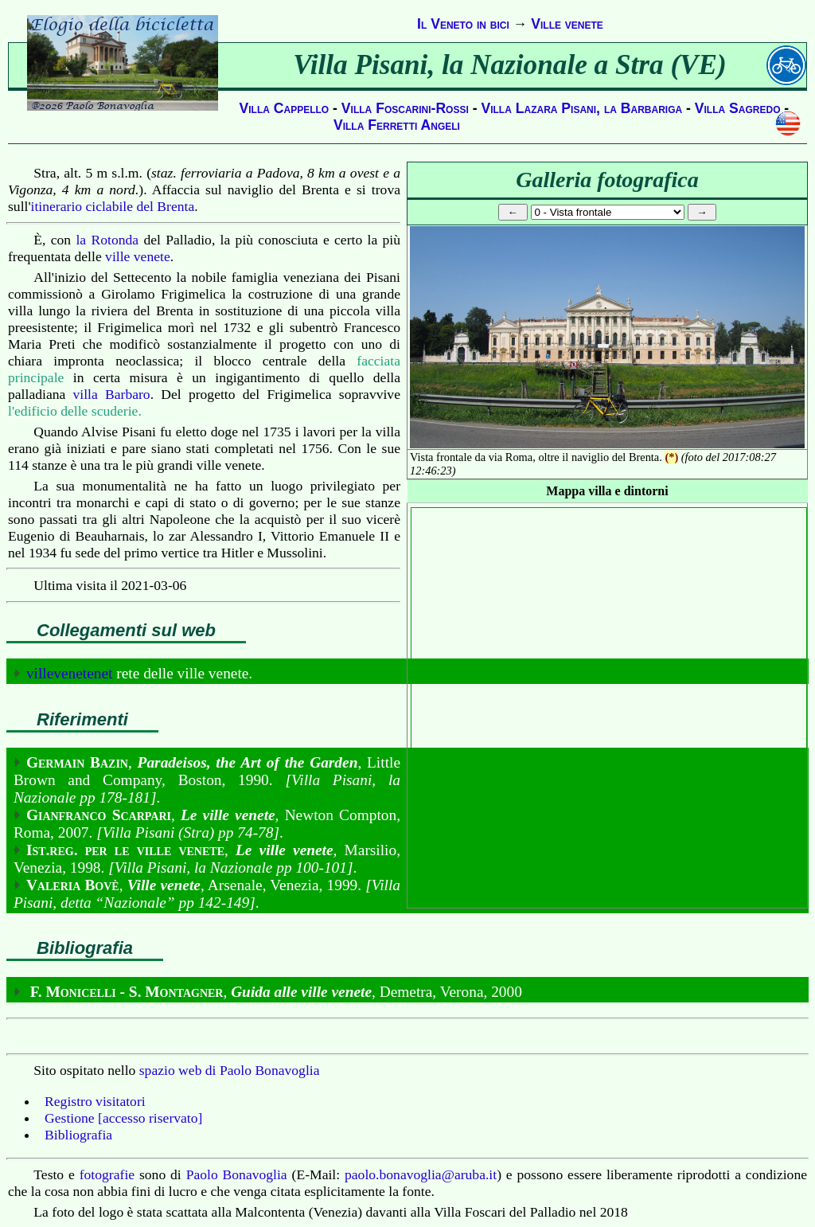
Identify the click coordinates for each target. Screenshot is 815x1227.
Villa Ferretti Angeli (396, 125)
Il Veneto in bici (463, 24)
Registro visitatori (95, 1101)
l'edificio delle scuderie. (75, 411)
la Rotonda (107, 240)
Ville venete (567, 24)
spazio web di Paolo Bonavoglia (229, 1070)
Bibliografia (78, 1135)
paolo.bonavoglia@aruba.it (421, 1174)
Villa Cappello (285, 108)
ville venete (137, 256)
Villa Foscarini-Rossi (405, 108)
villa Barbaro (111, 394)
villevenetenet (69, 673)
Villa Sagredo (738, 108)
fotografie (107, 1174)
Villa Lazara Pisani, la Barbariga (581, 108)
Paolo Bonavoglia (236, 1174)
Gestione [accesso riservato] (123, 1118)
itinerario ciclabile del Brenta (113, 206)
